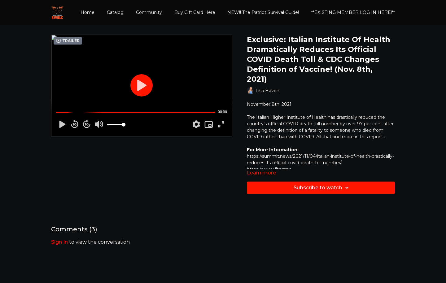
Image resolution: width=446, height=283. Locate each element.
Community (149, 12)
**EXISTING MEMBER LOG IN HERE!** (353, 12)
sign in (59, 242)
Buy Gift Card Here (194, 12)
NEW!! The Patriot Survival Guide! (263, 12)
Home (87, 12)
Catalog (115, 12)
